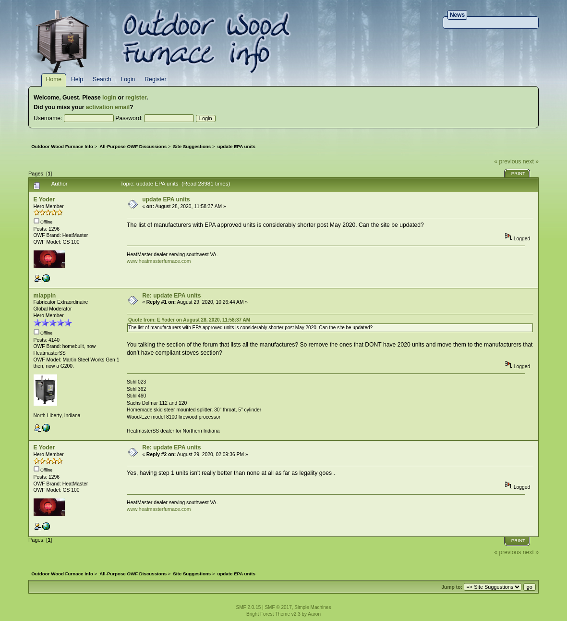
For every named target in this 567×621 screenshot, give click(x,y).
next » (531, 161)
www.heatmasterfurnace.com (159, 261)
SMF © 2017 (278, 607)
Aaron (314, 614)
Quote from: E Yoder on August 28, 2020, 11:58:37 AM (189, 320)
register (135, 97)
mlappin (45, 295)
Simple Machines (312, 607)
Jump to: (451, 587)
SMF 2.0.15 (248, 607)
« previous (507, 161)
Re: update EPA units (171, 295)
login (109, 97)
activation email (108, 107)
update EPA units (166, 199)
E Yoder (44, 199)
